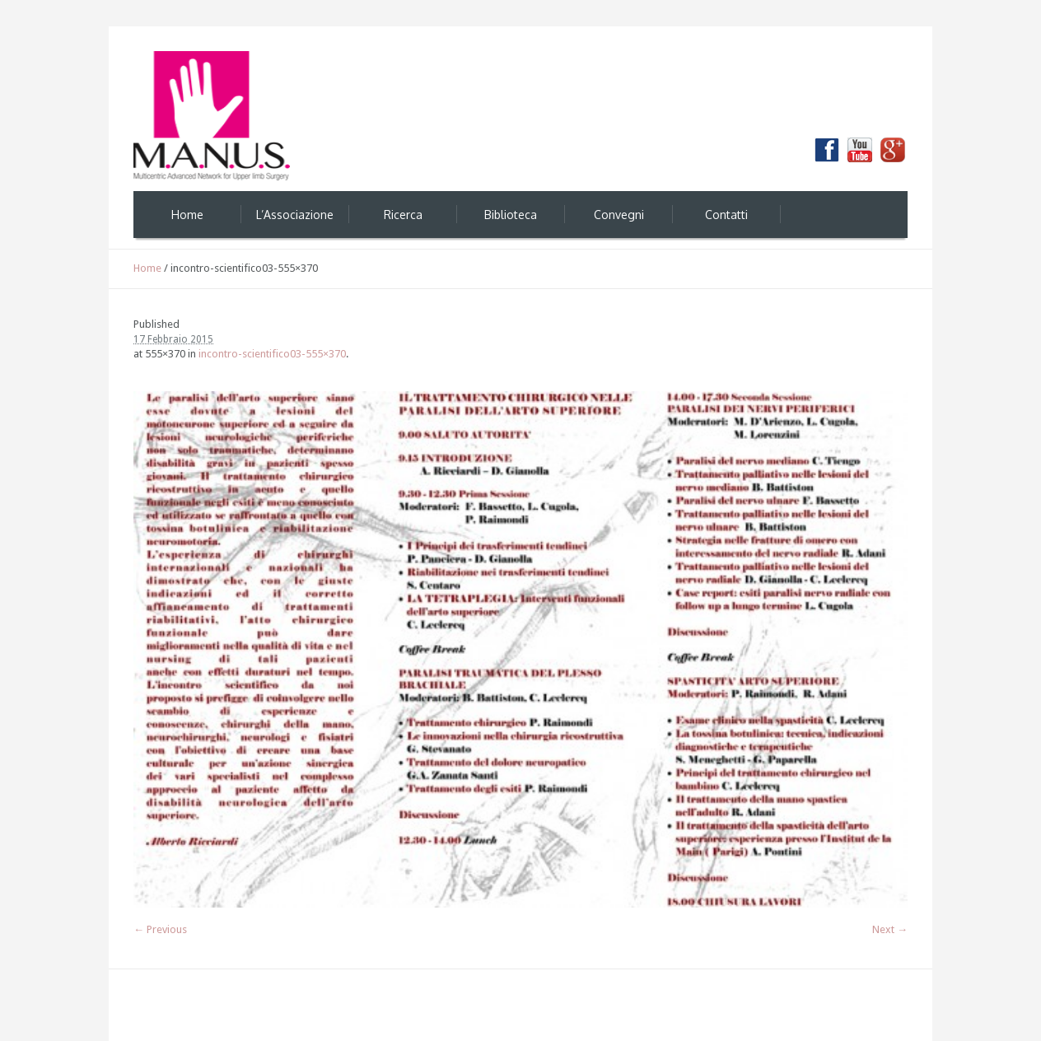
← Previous (160, 929)
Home (147, 268)
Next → (890, 929)
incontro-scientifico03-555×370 (272, 354)
